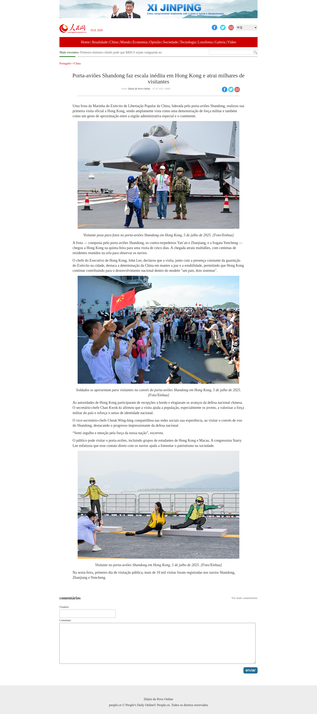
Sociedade (170, 42)
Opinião (155, 42)
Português (65, 63)
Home (85, 42)
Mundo (125, 42)
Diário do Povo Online (139, 88)
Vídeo (231, 42)
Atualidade (100, 42)
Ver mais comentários (244, 598)
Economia (140, 42)
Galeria (220, 42)
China (114, 42)
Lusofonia (205, 42)
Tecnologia (188, 42)
